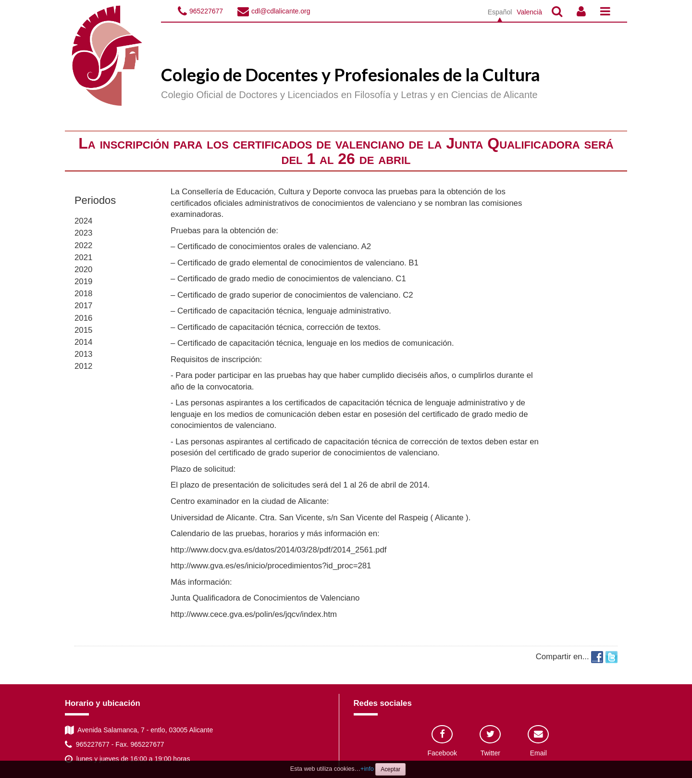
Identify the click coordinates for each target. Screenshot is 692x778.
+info (367, 768)
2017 (83, 305)
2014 (83, 342)
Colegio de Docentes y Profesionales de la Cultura (350, 74)
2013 (83, 354)
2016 (83, 318)
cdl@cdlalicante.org (280, 11)
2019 (83, 281)
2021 (83, 257)
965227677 (206, 11)
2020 (83, 269)
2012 (83, 366)
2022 (83, 245)
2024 (83, 221)
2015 (83, 330)
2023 (83, 233)
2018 (83, 293)
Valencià (529, 12)
